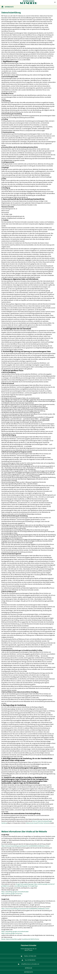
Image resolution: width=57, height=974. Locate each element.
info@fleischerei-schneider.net (28, 964)
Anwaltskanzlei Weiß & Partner (30, 939)
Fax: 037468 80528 (28, 960)
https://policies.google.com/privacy (11, 894)
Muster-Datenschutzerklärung (10, 939)
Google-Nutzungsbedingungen (25, 884)
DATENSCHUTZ (28, 972)
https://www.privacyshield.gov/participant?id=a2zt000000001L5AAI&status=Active (25, 846)
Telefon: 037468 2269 (28, 956)
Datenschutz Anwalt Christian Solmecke (37, 823)
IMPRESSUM (28, 968)
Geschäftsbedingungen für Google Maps (26, 886)
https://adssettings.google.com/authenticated (14, 892)
